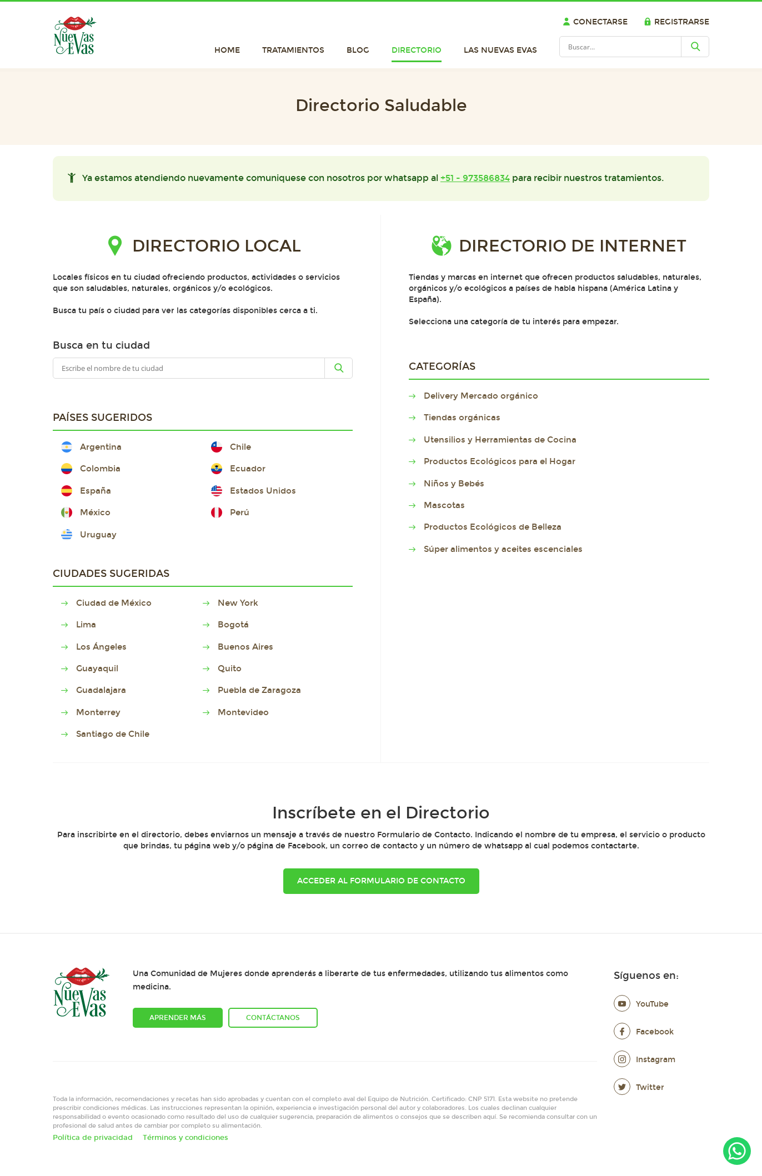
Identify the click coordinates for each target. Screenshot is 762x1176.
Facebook (644, 1032)
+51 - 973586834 (475, 178)
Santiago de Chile (113, 734)
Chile (231, 447)
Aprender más (177, 1018)
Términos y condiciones (185, 1137)
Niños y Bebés (454, 484)
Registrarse (676, 22)
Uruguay (89, 534)
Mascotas (445, 505)
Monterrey (99, 712)
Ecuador (238, 468)
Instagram (644, 1059)
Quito (230, 669)
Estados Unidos (253, 490)
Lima (87, 625)
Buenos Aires (246, 647)
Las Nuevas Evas (500, 50)
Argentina (91, 447)
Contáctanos (273, 1018)
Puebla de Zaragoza (260, 690)
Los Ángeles (102, 647)
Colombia (91, 468)
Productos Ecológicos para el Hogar (500, 461)
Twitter (639, 1087)
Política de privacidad (93, 1137)
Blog (358, 50)
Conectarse (595, 22)
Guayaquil (98, 669)
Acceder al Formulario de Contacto (381, 881)
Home (227, 50)
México (86, 512)
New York (238, 603)
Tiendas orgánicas (462, 418)
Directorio (417, 50)
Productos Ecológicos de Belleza (493, 527)
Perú (230, 512)
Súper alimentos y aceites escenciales (504, 549)
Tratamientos (293, 50)
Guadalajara (102, 690)
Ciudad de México (115, 603)
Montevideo (244, 712)
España (86, 490)
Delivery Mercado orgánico (481, 396)
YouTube (641, 1004)
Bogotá (234, 625)
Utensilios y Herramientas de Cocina (500, 440)
